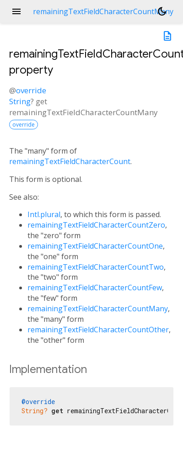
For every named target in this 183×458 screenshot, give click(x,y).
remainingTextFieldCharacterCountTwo (95, 267)
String (20, 101)
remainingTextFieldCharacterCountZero (96, 225)
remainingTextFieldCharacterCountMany (97, 309)
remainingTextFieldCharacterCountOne (95, 246)
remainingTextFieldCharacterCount (69, 161)
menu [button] (16, 11)
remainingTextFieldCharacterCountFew (94, 287)
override (31, 90)
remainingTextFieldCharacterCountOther (98, 330)
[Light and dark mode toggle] (162, 11)
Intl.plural (43, 214)
